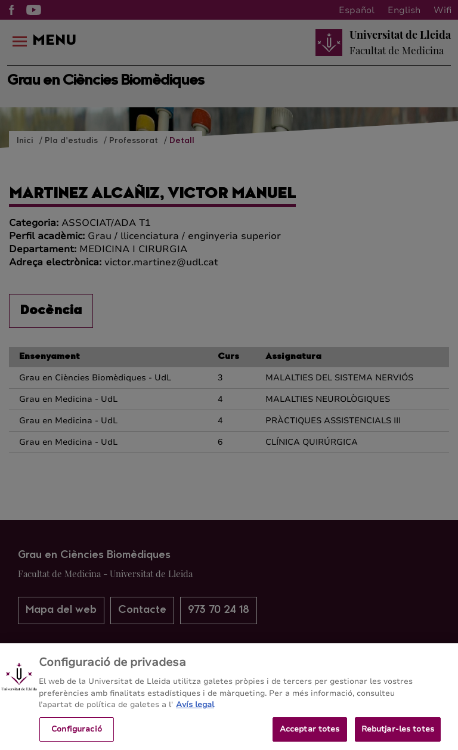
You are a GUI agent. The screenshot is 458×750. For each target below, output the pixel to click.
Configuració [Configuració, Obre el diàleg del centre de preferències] (76, 732)
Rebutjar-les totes (397, 732)
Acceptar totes (310, 732)
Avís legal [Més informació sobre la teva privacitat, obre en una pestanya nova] (195, 708)
